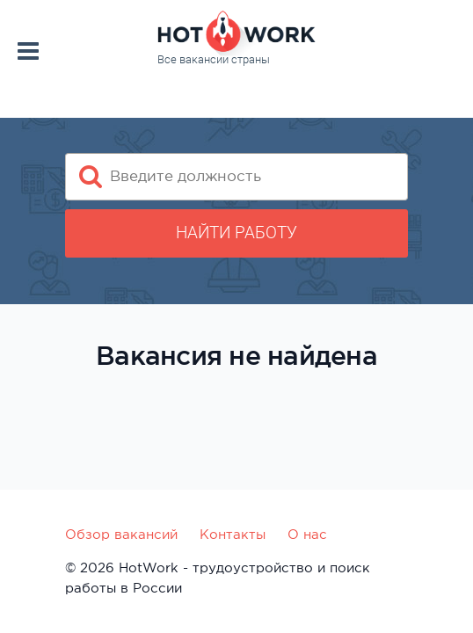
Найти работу (236, 232)
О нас (307, 534)
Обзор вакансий (121, 534)
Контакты (233, 534)
